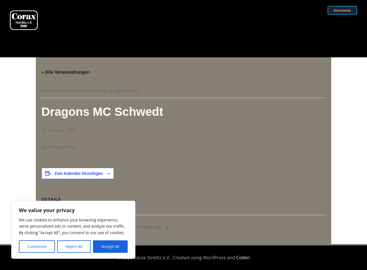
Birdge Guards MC (143, 227)
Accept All (110, 246)
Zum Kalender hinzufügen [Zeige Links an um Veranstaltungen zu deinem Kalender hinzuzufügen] (78, 173)
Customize (37, 246)
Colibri (243, 257)
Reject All (74, 246)
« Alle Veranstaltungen (65, 72)
